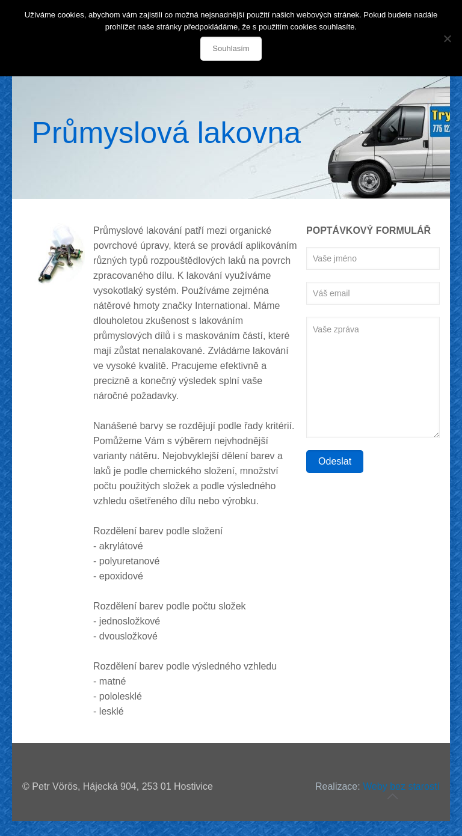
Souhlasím (230, 48)
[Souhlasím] (447, 38)
